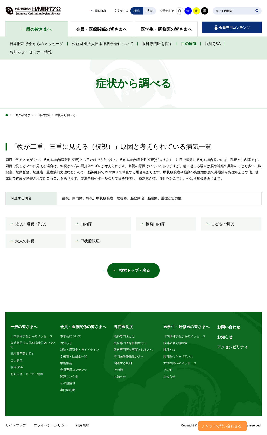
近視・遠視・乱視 (30, 224)
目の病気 (188, 44)
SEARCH (257, 11)
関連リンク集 (69, 376)
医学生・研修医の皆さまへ (166, 29)
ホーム (7, 115)
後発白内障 (155, 224)
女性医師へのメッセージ (179, 363)
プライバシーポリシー (51, 425)
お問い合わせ (228, 327)
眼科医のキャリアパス (178, 356)
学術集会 (66, 363)
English (100, 10)
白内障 (86, 224)
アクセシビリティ (232, 347)
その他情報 (67, 383)
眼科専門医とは (124, 336)
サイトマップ (16, 425)
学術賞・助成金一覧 (73, 356)
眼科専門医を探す (157, 44)
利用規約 (82, 425)
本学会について (70, 336)
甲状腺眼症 (90, 241)
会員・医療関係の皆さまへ (101, 29)
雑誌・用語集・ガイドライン (79, 349)
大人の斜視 (24, 241)
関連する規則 (123, 363)
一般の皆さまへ (37, 29)
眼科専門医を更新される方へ (133, 349)
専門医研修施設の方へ (129, 356)
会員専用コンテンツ (234, 27)
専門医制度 (67, 390)
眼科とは (169, 349)
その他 (118, 369)
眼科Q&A (213, 44)
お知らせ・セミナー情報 (31, 52)
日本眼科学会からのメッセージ (36, 44)
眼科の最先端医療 (175, 343)
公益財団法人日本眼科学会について (102, 44)
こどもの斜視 (222, 224)
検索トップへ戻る (134, 270)
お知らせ (66, 343)
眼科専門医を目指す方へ (130, 343)
